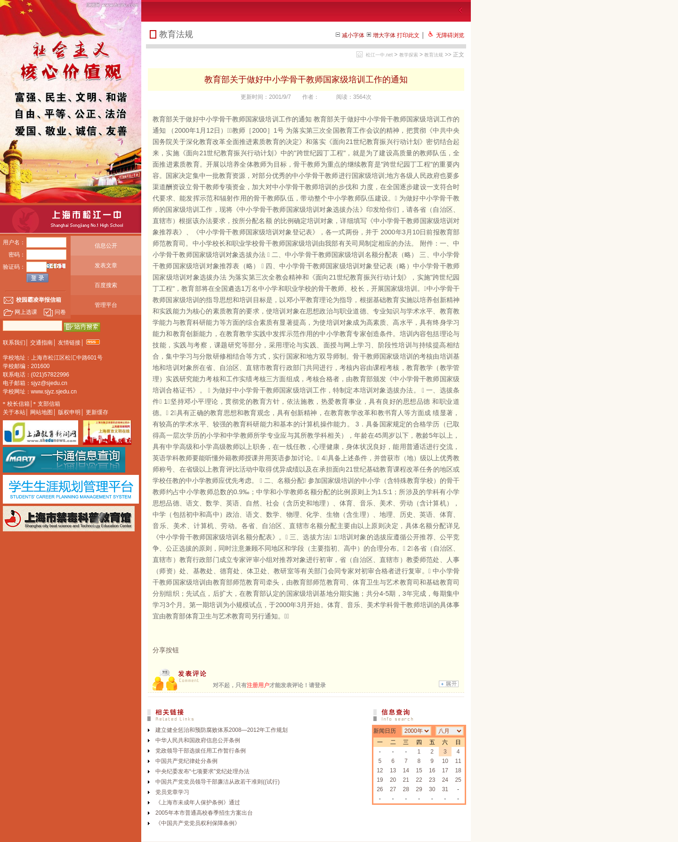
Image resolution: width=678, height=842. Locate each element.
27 (393, 789)
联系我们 (14, 342)
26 (380, 789)
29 (419, 789)
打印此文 (408, 35)
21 (406, 780)
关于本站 (14, 412)
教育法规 (433, 54)
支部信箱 (49, 404)
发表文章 (106, 265)
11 (458, 761)
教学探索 (408, 54)
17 (445, 770)
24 (445, 780)
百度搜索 (106, 285)
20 (393, 780)
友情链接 (69, 342)
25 (458, 780)
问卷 (54, 312)
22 (419, 780)
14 (406, 770)
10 (445, 761)
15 (419, 770)
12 (380, 770)
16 (432, 770)
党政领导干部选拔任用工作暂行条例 (200, 750)
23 (432, 780)
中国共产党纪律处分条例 (186, 761)
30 (432, 789)
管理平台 (106, 305)
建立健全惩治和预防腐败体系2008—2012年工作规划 (221, 730)
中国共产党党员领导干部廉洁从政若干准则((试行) (217, 781)
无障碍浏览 (450, 35)
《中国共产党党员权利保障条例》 (197, 823)
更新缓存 (97, 412)
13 (393, 770)
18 (458, 770)
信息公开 (106, 245)
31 (445, 789)
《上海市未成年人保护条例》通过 (197, 802)
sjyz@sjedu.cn (49, 383)
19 (380, 780)
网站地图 (41, 412)
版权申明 (69, 412)
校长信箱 (18, 404)
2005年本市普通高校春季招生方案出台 (204, 813)
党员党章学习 (172, 792)
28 (406, 789)
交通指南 (41, 342)
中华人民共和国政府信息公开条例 (197, 740)
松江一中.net (379, 54)
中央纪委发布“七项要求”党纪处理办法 (202, 771)
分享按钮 (166, 650)
